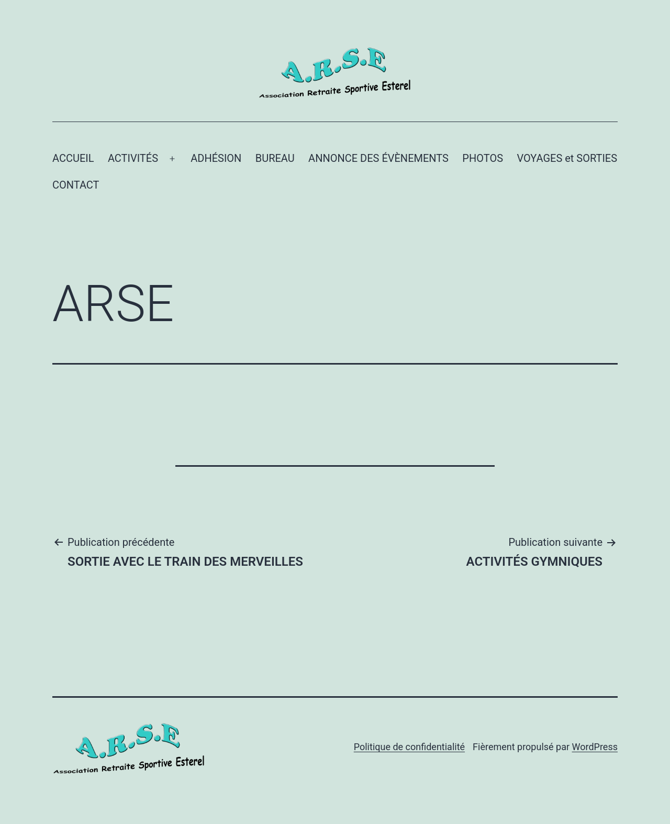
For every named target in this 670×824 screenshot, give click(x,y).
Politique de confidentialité (409, 746)
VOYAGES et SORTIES (567, 158)
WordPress (595, 746)
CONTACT (75, 185)
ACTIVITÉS (133, 158)
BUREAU (275, 158)
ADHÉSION (216, 158)
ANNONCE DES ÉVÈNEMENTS (378, 158)
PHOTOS (482, 158)
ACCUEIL (73, 158)
